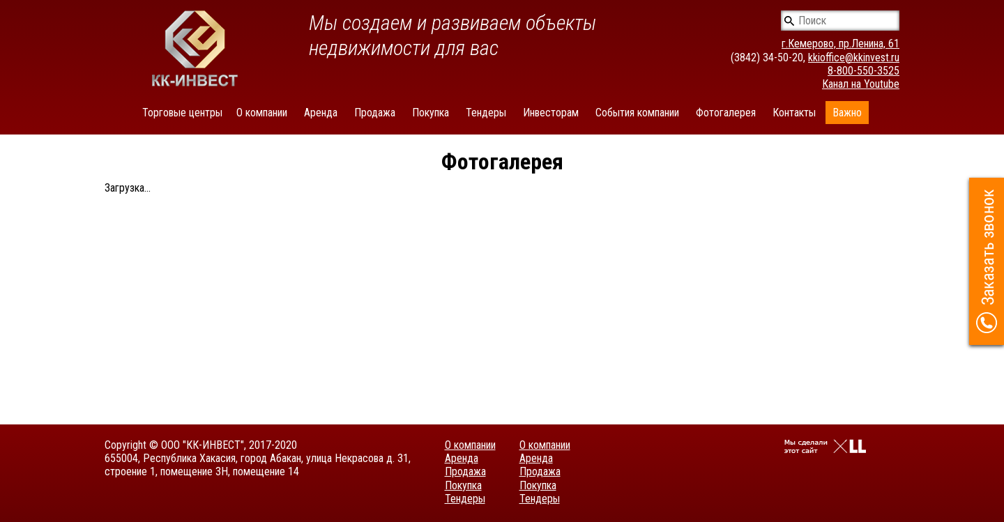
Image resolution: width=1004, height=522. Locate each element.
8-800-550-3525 (863, 70)
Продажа (374, 112)
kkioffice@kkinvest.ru (853, 57)
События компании (637, 112)
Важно (847, 112)
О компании (261, 112)
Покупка (430, 112)
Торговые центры (182, 112)
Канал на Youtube (860, 84)
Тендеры (486, 112)
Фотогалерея (726, 112)
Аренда (320, 112)
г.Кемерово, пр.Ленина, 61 (840, 43)
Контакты (794, 112)
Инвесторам (551, 112)
